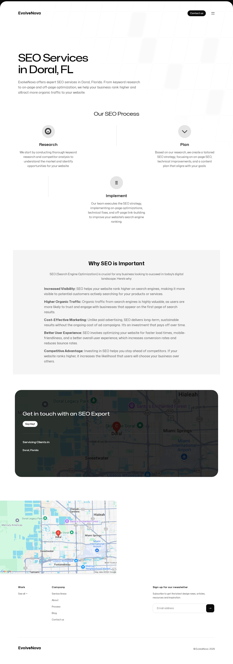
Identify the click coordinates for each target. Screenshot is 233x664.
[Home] (29, 13)
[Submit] (210, 609)
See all (22, 594)
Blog (54, 614)
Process (56, 607)
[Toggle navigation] (212, 13)
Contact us (58, 620)
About (55, 601)
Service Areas (59, 594)
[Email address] (184, 609)
